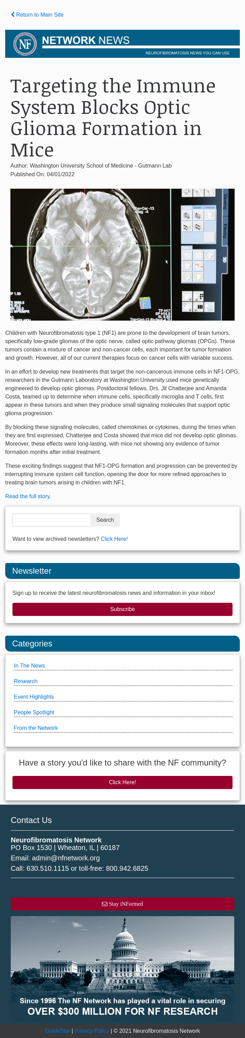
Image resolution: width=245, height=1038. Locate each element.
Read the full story (27, 496)
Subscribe (122, 609)
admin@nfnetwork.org (66, 858)
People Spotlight (34, 712)
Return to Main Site (37, 15)
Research (25, 681)
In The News (29, 666)
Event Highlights (34, 697)
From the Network (36, 728)
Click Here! (114, 539)
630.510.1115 (48, 868)
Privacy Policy (92, 1031)
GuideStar (57, 1031)
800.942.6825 (127, 868)
